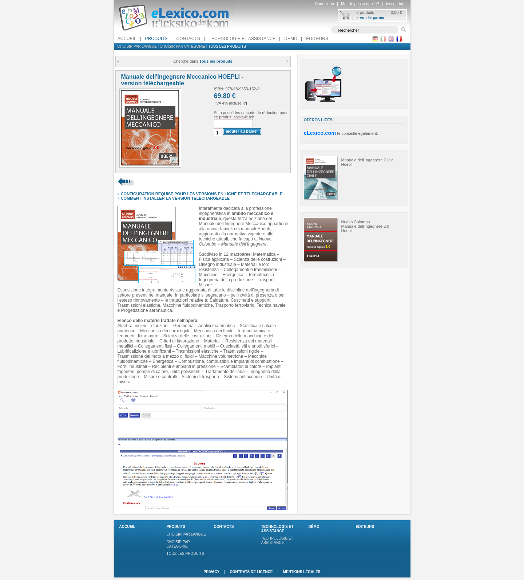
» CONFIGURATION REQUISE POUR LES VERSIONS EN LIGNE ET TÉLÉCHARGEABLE (200, 194)
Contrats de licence (251, 572)
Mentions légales (302, 572)
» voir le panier (371, 17)
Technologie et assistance (242, 38)
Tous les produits (227, 46)
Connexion (324, 3)
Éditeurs (317, 38)
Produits (156, 38)
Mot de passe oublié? (360, 3)
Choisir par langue (137, 46)
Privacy (211, 572)
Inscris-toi (394, 3)
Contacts (188, 38)
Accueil (127, 38)
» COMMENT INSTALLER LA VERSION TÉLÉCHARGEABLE (174, 198)
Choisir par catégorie (182, 46)
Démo (290, 38)
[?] (245, 103)
